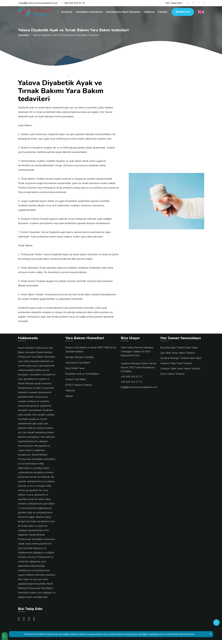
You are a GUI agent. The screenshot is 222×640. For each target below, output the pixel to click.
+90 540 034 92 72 (73, 3)
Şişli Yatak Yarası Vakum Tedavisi (177, 352)
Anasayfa (23, 35)
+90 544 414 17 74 (131, 381)
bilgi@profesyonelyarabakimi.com (38, 3)
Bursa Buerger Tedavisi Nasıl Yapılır (179, 347)
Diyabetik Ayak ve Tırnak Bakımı (82, 373)
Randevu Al (183, 12)
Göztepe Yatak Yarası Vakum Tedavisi (180, 368)
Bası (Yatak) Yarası (75, 368)
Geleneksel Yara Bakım (77, 362)
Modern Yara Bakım (75, 379)
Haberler (149, 12)
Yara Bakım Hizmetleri (89, 12)
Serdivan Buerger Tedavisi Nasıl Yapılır (180, 358)
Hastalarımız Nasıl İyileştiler (123, 12)
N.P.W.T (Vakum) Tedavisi (78, 385)
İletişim (162, 12)
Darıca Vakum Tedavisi (172, 373)
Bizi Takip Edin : (174, 3)
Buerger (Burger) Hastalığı (79, 357)
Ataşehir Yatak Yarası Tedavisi (176, 363)
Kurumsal (67, 12)
